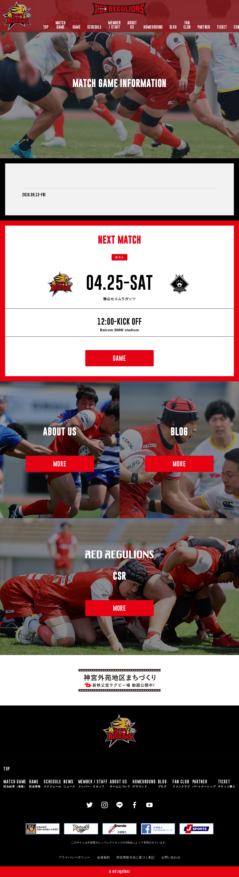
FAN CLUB (187, 25)
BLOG (173, 27)
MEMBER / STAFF (114, 25)
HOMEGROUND (152, 27)
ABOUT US (132, 25)
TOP (46, 27)
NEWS (69, 784)
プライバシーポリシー (74, 857)
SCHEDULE (94, 27)
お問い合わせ (170, 857)
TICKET (222, 27)
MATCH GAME (61, 25)
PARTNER (204, 27)
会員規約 (103, 857)
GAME (76, 27)
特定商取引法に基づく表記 (136, 857)
